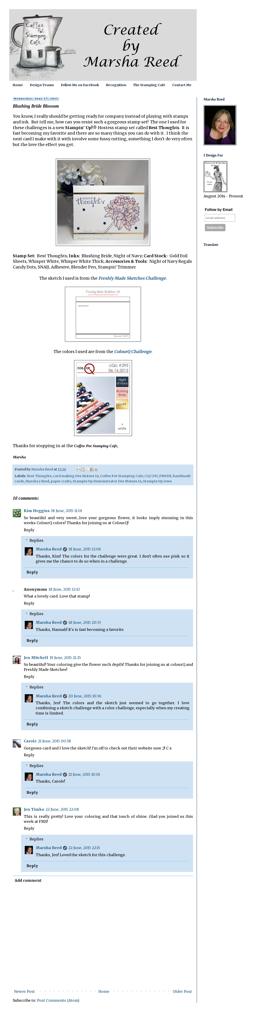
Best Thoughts (39, 476)
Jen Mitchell (36, 657)
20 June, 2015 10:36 (84, 696)
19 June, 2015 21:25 (65, 657)
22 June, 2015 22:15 (84, 847)
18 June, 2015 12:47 (64, 589)
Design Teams (42, 85)
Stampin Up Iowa (157, 481)
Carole (30, 741)
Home (18, 85)
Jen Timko (34, 809)
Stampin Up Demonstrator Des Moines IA (107, 481)
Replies (36, 540)
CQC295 (151, 476)
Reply (29, 530)
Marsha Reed (49, 549)
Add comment (28, 880)
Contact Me (181, 85)
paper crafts (61, 481)
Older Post (182, 991)
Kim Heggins (37, 510)
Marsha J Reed (37, 481)
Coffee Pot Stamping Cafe (121, 476)
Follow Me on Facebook (80, 85)
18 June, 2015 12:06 (84, 549)
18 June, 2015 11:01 (66, 510)
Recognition (116, 85)
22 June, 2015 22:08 (62, 809)
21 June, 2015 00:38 (54, 741)
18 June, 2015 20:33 (84, 622)
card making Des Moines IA (76, 476)
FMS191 (165, 476)
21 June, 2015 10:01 (84, 774)
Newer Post (24, 991)
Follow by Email (219, 210)
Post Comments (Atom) (58, 1000)
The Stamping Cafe (149, 85)
